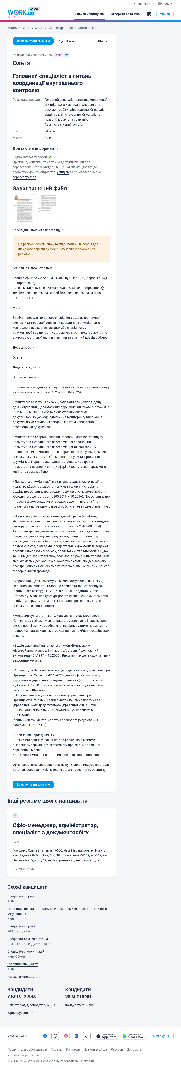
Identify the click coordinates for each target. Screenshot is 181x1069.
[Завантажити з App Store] (106, 1036)
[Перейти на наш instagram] (66, 1036)
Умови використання (23, 1055)
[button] (149, 14)
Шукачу (166, 3)
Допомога (134, 1049)
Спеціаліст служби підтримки (29, 939)
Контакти (73, 1049)
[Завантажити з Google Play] (133, 1036)
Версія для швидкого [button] (39, 230)
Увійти (165, 14)
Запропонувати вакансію (35, 41)
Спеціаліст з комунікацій (25, 952)
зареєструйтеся (24, 177)
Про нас (56, 1049)
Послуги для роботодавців (27, 1049)
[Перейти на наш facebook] (45, 1036)
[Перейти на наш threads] (55, 1036)
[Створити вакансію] (125, 14)
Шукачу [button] (162, 1036)
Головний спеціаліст (22, 965)
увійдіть (63, 172)
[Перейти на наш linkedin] (76, 1036)
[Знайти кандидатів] (90, 14)
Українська (17, 1036)
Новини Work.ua (95, 1049)
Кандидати (81, 1006)
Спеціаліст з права (21, 897)
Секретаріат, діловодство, (32, 1006)
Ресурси (117, 1049)
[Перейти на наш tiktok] (86, 1036)
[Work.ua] (20, 14)
